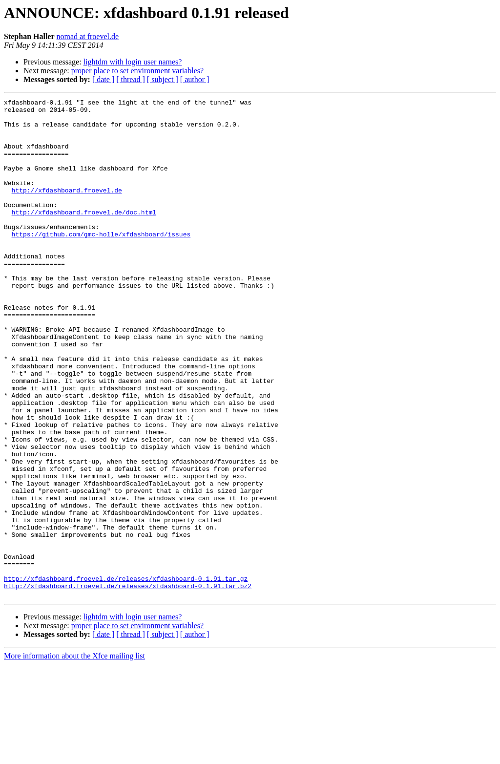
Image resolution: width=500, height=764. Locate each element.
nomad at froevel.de (88, 36)
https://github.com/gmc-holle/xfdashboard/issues (101, 261)
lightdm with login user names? (132, 62)
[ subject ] (162, 79)
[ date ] (103, 79)
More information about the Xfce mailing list (74, 755)
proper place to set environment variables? (137, 70)
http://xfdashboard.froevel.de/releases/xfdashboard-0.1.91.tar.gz (126, 675)
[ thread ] (130, 79)
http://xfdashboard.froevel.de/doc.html (84, 235)
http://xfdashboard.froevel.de (67, 209)
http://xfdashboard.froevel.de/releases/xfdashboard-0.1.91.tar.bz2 (127, 683)
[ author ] (194, 79)
